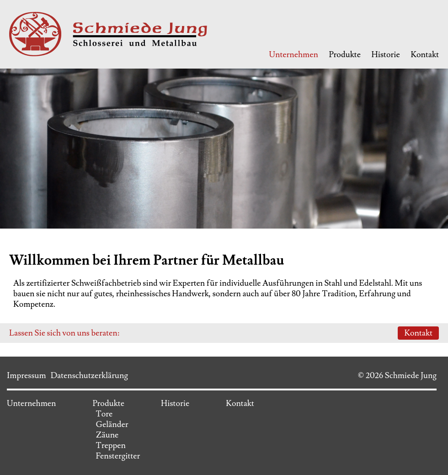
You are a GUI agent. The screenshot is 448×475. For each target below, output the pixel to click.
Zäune (107, 435)
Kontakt (425, 54)
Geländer (112, 424)
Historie (386, 54)
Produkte (345, 54)
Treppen (111, 445)
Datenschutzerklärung (89, 375)
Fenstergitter (118, 456)
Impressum (26, 375)
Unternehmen (293, 54)
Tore (104, 414)
